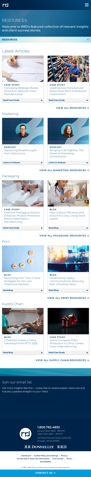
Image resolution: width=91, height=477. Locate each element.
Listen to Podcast (23, 162)
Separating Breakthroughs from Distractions (20, 152)
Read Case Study (23, 99)
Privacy (64, 456)
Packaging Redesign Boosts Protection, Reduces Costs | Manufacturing (21, 91)
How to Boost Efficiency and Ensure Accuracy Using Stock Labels (67, 215)
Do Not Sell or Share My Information (33, 459)
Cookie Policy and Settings (46, 456)
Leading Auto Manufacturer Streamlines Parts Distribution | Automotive (68, 91)
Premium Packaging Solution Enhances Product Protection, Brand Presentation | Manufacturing (22, 217)
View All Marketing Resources (62, 170)
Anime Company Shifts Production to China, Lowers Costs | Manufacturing (67, 343)
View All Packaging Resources (62, 235)
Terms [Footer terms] (69, 459)
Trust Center (58, 459)
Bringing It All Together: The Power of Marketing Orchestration (67, 153)
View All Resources (71, 108)
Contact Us (44, 472)
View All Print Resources (66, 298)
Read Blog (69, 227)
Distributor (26, 456)
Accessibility (45, 462)
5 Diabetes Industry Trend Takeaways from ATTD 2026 (21, 342)
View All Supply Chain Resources (61, 360)
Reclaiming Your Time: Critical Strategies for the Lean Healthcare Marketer (22, 281)
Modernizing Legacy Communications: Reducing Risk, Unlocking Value (67, 281)
